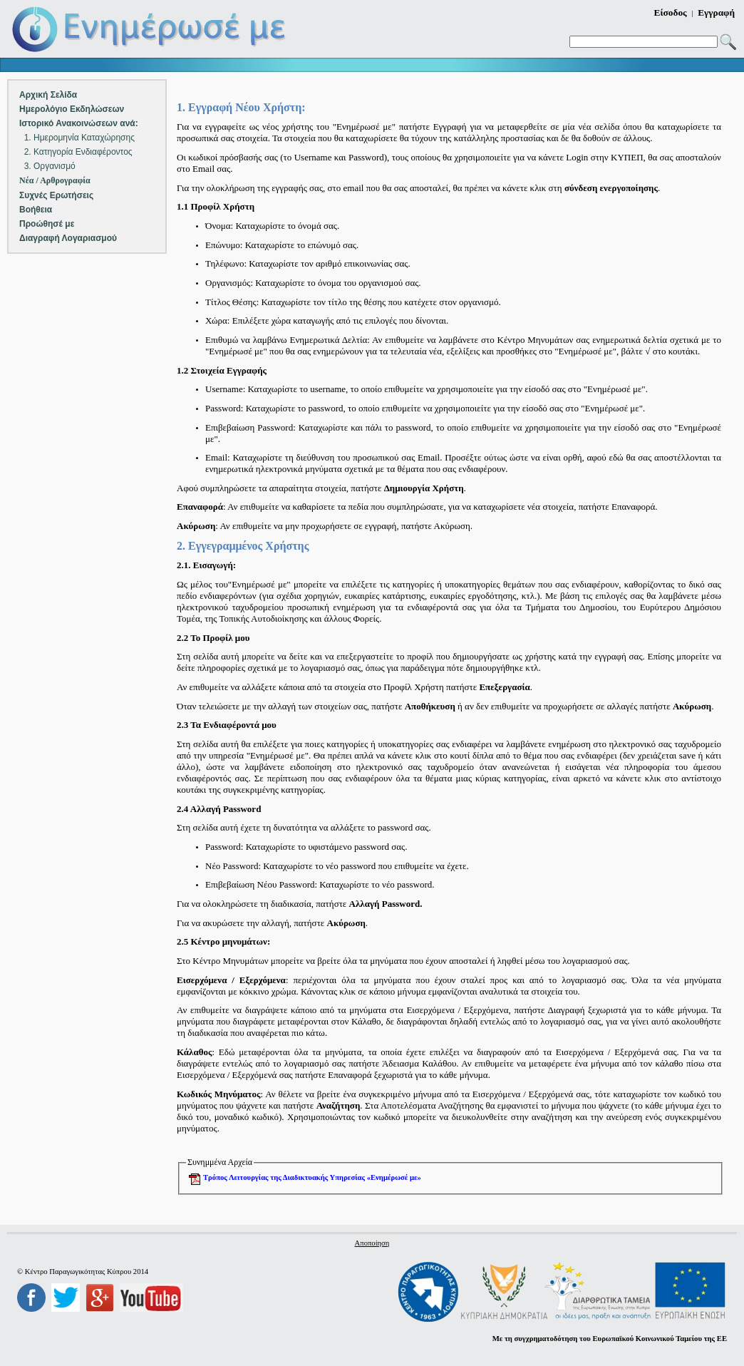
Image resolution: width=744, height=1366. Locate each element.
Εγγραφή (716, 12)
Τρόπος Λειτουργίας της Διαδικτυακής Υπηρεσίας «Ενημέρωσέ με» (312, 1177)
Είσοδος (670, 12)
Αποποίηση (372, 1243)
